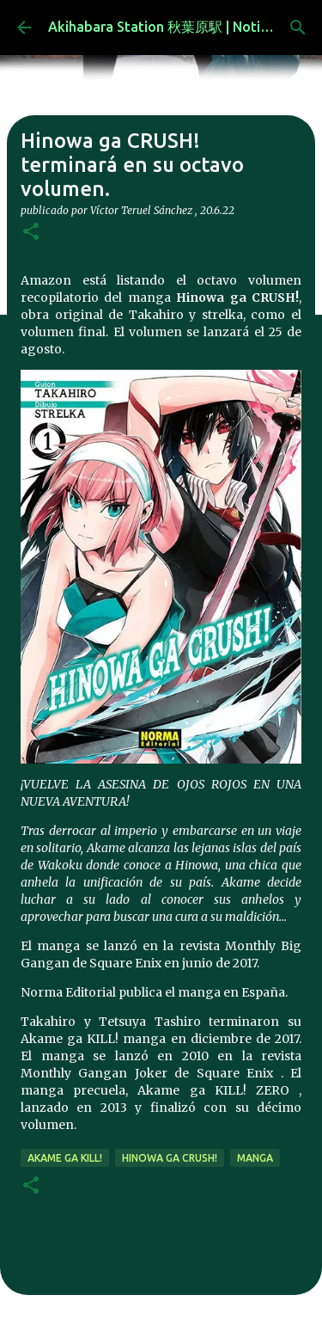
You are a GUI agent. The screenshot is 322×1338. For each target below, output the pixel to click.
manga (255, 1157)
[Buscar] (298, 27)
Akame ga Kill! (64, 1157)
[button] (31, 232)
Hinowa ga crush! (169, 1157)
